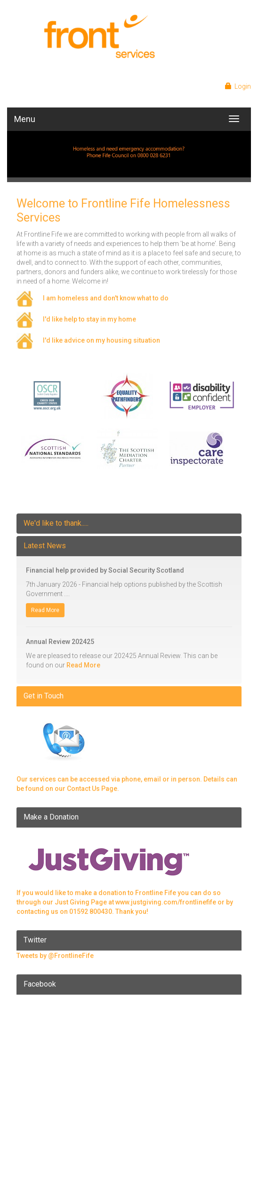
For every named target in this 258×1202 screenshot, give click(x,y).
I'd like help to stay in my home (89, 315)
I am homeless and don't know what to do (106, 294)
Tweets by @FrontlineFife (55, 952)
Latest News (45, 541)
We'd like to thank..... (56, 519)
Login (238, 86)
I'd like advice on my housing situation (101, 336)
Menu (24, 119)
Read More (45, 606)
